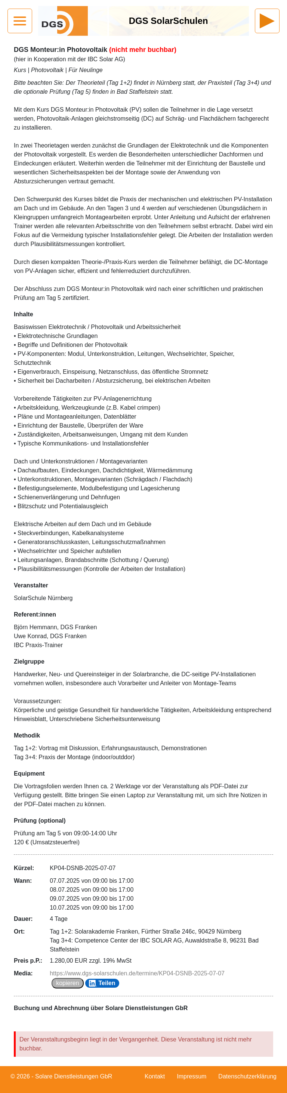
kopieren (67, 983)
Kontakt (155, 1076)
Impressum (191, 1076)
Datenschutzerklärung (247, 1076)
